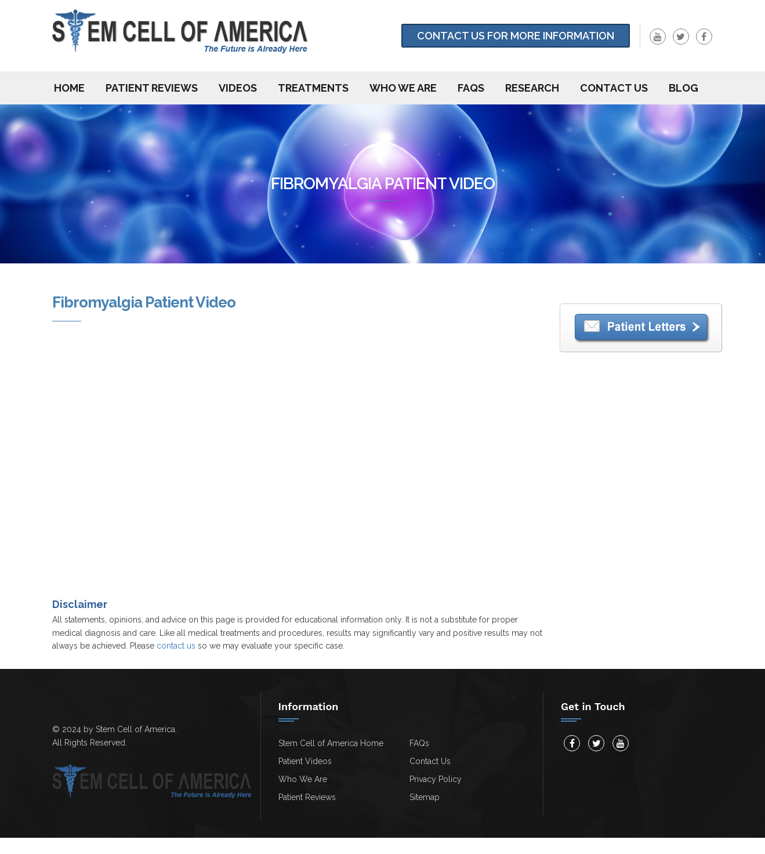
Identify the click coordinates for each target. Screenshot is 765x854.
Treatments (313, 88)
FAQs (471, 88)
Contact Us (430, 761)
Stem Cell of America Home (330, 743)
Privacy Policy (435, 779)
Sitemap (424, 797)
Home (69, 88)
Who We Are (403, 88)
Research (532, 88)
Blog (683, 88)
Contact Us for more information (515, 36)
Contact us (614, 88)
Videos (238, 88)
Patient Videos (305, 761)
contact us (176, 645)
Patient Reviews (152, 88)
